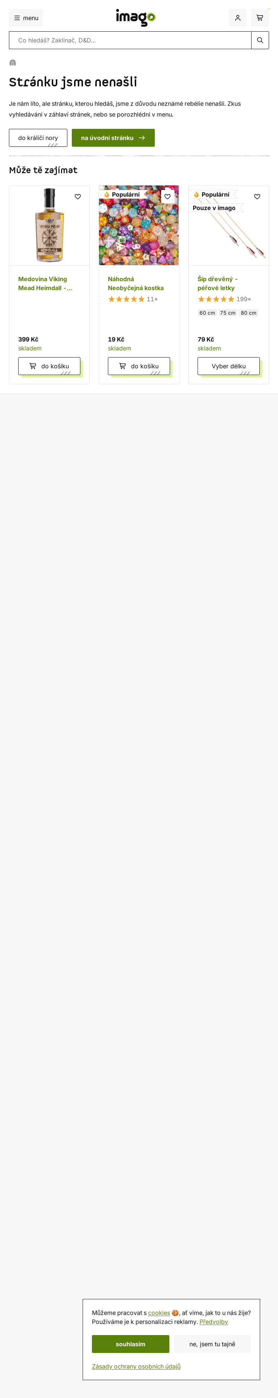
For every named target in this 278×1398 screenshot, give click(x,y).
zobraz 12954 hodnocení (44, 555)
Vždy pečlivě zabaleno (49, 484)
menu (25, 18)
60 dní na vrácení (41, 445)
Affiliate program (32, 1226)
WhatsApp (32, 987)
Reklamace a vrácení (37, 1094)
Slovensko (27, 1130)
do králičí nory (38, 138)
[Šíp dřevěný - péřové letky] (229, 284)
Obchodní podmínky (37, 1181)
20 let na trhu (36, 458)
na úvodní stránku (113, 138)
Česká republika (36, 1121)
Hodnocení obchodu (37, 1304)
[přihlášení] (238, 18)
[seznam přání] (78, 196)
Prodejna (21, 1277)
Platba (48, 1076)
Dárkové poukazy (33, 1313)
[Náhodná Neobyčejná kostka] (139, 284)
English (23, 1139)
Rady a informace (33, 1199)
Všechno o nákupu (34, 1067)
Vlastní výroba (38, 471)
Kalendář (21, 1322)
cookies (159, 1312)
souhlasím (131, 1344)
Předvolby (213, 1321)
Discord (29, 978)
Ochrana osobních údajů (42, 1190)
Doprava (21, 1076)
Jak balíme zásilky (34, 1085)
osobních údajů (249, 900)
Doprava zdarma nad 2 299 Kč (60, 432)
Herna (17, 1286)
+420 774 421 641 (44, 951)
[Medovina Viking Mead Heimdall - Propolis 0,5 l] (49, 284)
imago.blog (25, 1331)
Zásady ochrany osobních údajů (136, 1366)
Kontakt (19, 1268)
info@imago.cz (39, 969)
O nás (17, 1295)
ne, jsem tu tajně (212, 1344)
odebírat (246, 883)
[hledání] (260, 40)
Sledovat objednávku (38, 1103)
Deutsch (24, 1147)
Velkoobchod (27, 1208)
